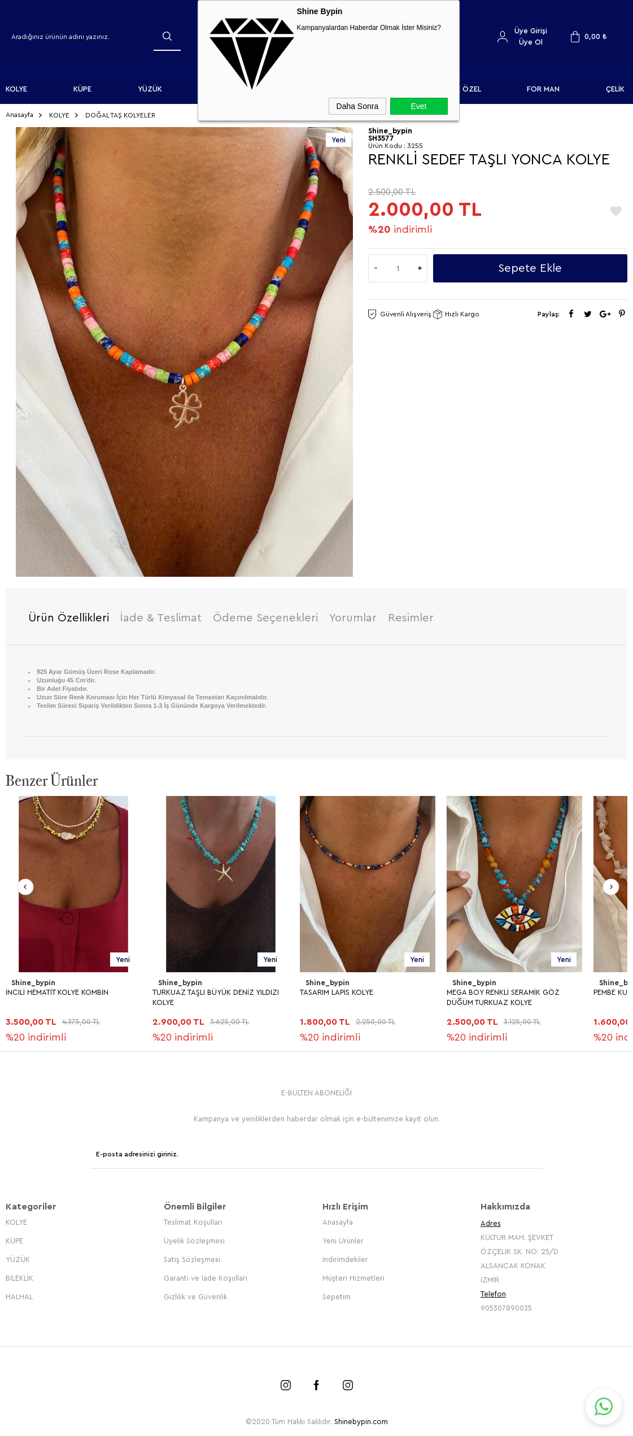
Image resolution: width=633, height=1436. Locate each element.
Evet (418, 106)
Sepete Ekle (530, 268)
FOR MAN (543, 89)
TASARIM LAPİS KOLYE (336, 992)
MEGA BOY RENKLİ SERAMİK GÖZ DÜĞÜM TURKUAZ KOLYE (503, 997)
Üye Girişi (530, 30)
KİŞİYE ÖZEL (460, 89)
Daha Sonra (358, 106)
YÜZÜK (150, 89)
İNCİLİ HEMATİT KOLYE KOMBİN (57, 992)
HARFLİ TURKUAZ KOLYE (47, 1242)
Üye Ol (531, 42)
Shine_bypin (33, 982)
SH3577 (381, 138)
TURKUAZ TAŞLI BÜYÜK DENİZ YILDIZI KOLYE (215, 997)
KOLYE (16, 89)
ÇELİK (615, 89)
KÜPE (82, 89)
